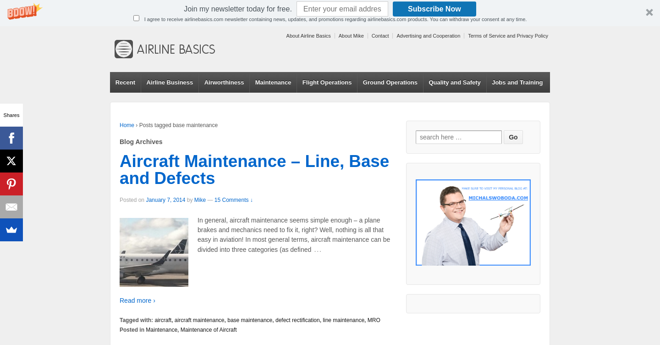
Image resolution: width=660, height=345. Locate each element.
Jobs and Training (517, 82)
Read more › (137, 300)
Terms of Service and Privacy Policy (508, 36)
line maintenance (343, 320)
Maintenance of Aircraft (209, 330)
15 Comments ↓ (233, 200)
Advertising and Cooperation (428, 36)
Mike (200, 200)
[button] (330, 13)
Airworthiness (224, 82)
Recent (125, 82)
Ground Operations (390, 82)
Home (127, 125)
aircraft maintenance (200, 320)
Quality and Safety (454, 82)
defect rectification (297, 320)
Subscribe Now (434, 9)
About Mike (351, 36)
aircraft (162, 320)
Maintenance (273, 82)
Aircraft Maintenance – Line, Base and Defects (254, 170)
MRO (374, 320)
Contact (380, 36)
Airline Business (169, 82)
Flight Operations (327, 82)
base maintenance (249, 320)
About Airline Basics (308, 36)
